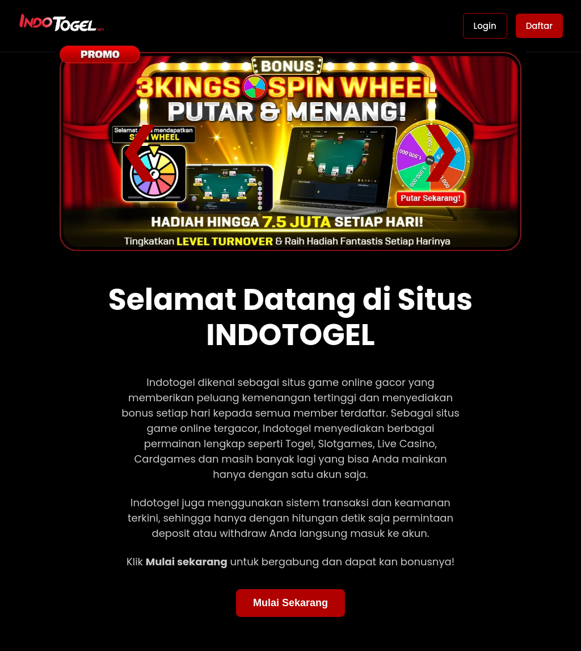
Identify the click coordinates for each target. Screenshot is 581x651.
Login (485, 26)
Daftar (539, 26)
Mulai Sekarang (290, 602)
